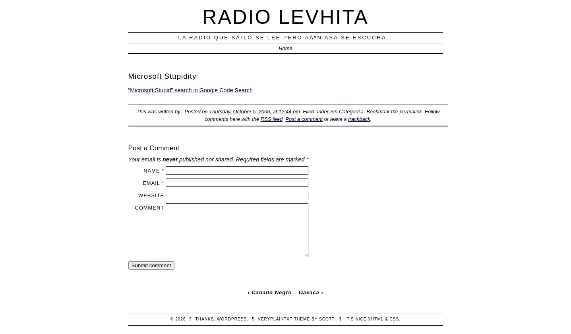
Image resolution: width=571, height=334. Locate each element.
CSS (394, 319)
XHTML (375, 319)
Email (151, 183)
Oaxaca (309, 292)
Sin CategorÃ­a (347, 112)
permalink (411, 112)
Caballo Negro (272, 292)
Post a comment (304, 119)
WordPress (232, 319)
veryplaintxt (275, 319)
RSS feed (272, 119)
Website (151, 195)
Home (285, 48)
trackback (359, 119)
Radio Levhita (285, 17)
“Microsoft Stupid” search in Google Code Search (190, 90)
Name (151, 171)
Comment (149, 208)
